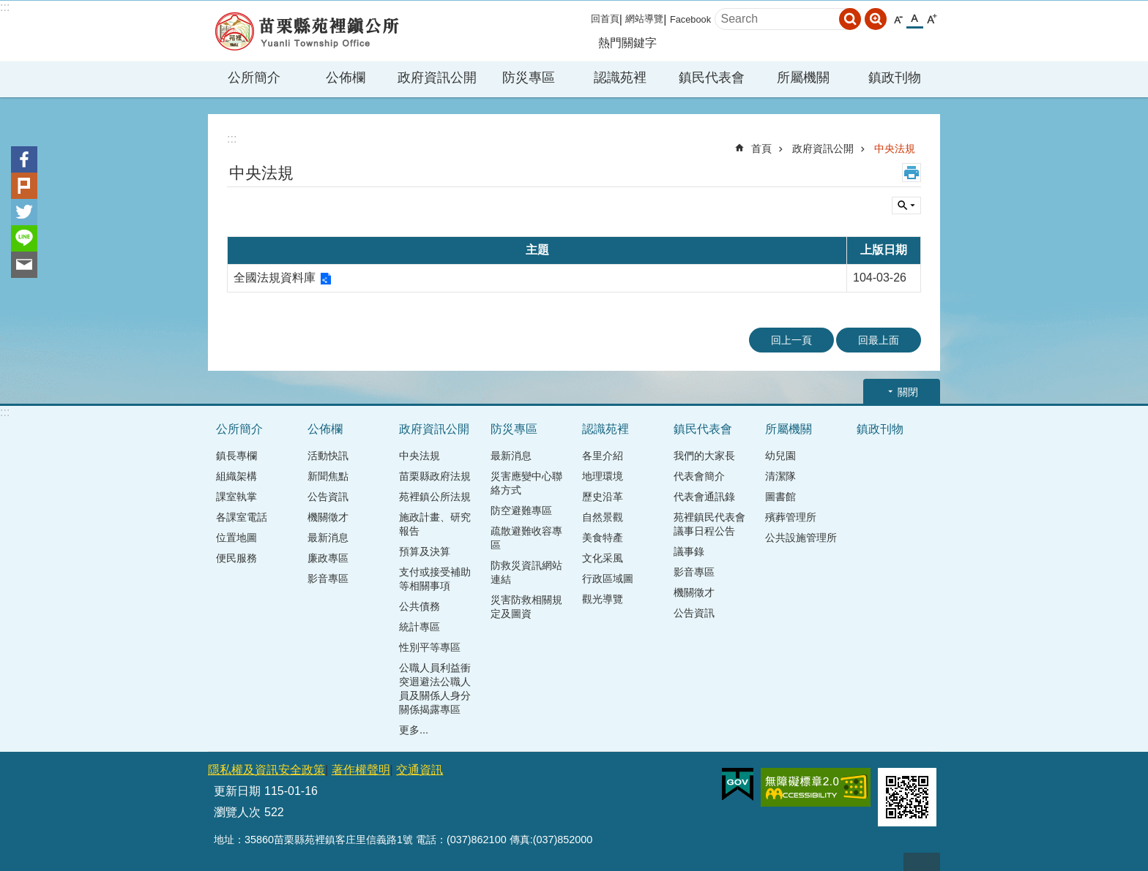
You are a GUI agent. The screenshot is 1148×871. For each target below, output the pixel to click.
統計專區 (419, 627)
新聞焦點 (328, 476)
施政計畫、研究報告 (435, 524)
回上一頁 (791, 340)
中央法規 (894, 148)
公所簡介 (254, 77)
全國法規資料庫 (275, 277)
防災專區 (528, 77)
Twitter (24, 212)
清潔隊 (780, 476)
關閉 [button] (908, 392)
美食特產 (602, 537)
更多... (413, 730)
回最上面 (878, 340)
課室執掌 (236, 496)
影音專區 (328, 578)
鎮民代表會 (712, 77)
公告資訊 (328, 496)
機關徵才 (328, 517)
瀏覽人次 (237, 812)
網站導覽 (644, 18)
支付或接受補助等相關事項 (435, 579)
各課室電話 (241, 517)
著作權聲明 (361, 769)
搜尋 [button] (850, 19)
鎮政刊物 (894, 77)
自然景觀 (602, 517)
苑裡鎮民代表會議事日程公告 (709, 524)
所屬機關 (803, 77)
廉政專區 (328, 558)
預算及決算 (424, 551)
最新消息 (328, 537)
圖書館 (780, 496)
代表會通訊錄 (704, 496)
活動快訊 (328, 455)
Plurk (24, 186)
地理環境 (602, 476)
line (24, 238)
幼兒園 (780, 455)
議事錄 (689, 551)
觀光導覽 (602, 599)
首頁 (761, 148)
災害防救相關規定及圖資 (526, 606)
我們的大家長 (704, 455)
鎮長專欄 (236, 455)
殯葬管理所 (790, 517)
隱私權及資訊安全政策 (266, 769)
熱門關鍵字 (627, 43)
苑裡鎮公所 (307, 31)
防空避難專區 (521, 510)
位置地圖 (236, 537)
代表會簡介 (699, 476)
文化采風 (602, 558)
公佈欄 (345, 77)
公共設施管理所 (801, 537)
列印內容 (911, 172)
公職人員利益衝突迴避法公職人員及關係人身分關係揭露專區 (435, 688)
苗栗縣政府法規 (435, 476)
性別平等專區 (430, 647)
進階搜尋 (876, 19)
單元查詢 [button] (906, 205)
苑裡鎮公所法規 (435, 496)
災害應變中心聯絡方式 (526, 483)
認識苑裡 (620, 77)
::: (5, 7)
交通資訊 (419, 769)
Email (24, 265)
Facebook (690, 19)
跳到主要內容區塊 (7, 7)
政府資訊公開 (437, 77)
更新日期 (237, 791)
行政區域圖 (607, 578)
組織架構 (236, 476)
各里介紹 (602, 455)
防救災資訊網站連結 (526, 572)
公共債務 (419, 606)
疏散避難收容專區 (526, 538)
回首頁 (605, 18)
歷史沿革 (602, 496)
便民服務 (236, 558)
